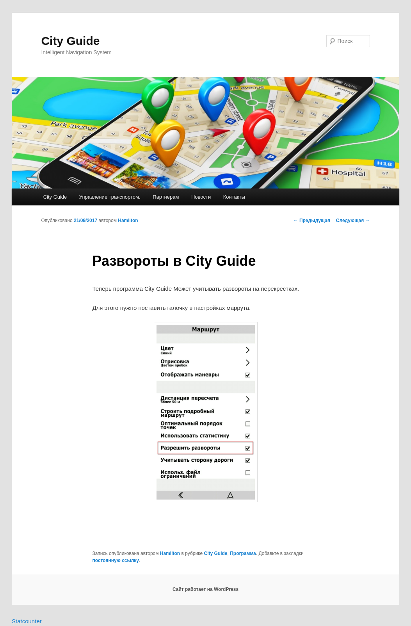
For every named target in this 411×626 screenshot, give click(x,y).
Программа (243, 553)
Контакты (234, 197)
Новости (201, 197)
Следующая (353, 220)
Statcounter (27, 621)
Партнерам (166, 197)
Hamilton (128, 220)
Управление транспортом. (110, 197)
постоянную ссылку (115, 560)
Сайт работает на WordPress (205, 589)
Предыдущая (312, 220)
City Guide (70, 40)
